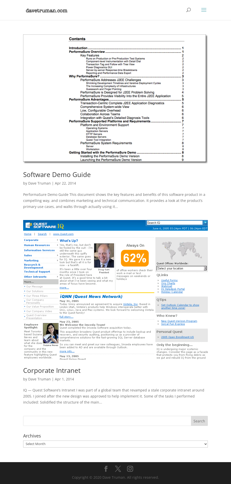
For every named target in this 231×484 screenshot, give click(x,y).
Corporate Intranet (52, 370)
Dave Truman (39, 183)
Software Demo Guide (57, 174)
